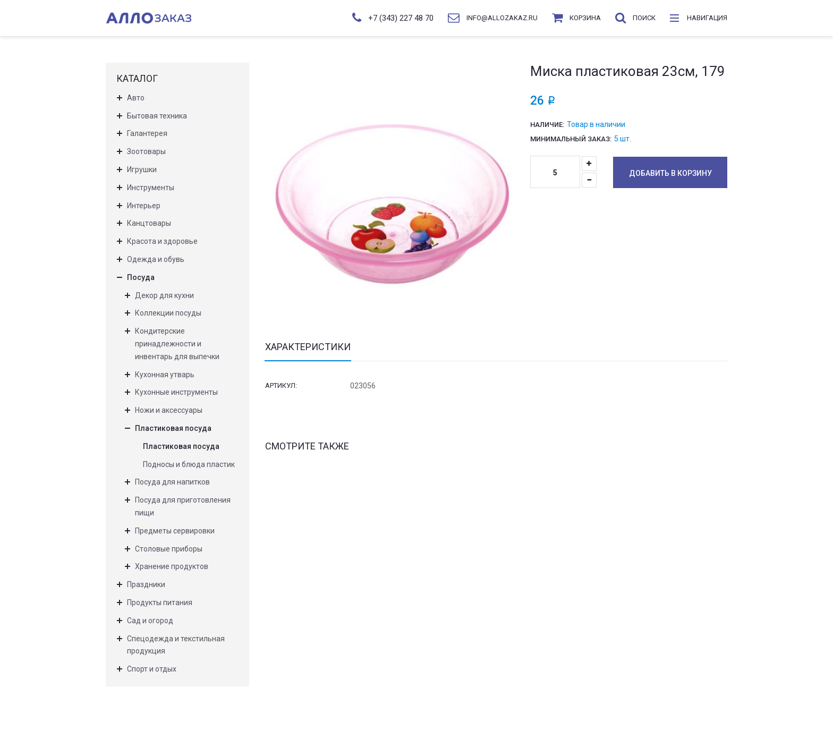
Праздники (146, 584)
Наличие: (547, 125)
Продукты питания (159, 602)
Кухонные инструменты (176, 392)
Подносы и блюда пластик (189, 464)
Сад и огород (150, 620)
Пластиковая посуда (173, 428)
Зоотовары (146, 151)
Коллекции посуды (168, 313)
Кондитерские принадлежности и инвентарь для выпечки (177, 344)
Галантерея (147, 133)
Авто (135, 98)
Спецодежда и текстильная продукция (176, 645)
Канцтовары (149, 223)
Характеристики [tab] (308, 347)
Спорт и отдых (151, 669)
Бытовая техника (157, 116)
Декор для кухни (164, 295)
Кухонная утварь (164, 374)
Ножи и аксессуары (168, 410)
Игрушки (142, 169)
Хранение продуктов (171, 566)
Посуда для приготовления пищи (183, 506)
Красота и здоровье (162, 241)
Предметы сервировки (175, 531)
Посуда (141, 277)
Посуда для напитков (172, 482)
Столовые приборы (168, 549)
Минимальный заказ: (570, 139)
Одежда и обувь (155, 259)
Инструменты (150, 187)
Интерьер (143, 205)
